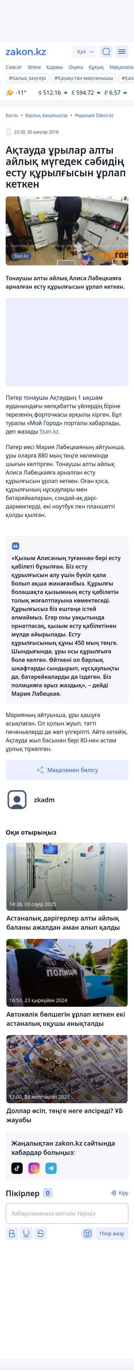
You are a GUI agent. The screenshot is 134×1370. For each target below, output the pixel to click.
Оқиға (75, 67)
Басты (12, 115)
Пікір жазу (112, 1233)
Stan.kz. (50, 431)
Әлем (34, 67)
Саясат (14, 67)
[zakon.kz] (26, 51)
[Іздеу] (106, 51)
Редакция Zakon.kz (94, 115)
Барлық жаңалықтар (46, 115)
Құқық (96, 67)
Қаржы (54, 67)
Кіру (123, 1192)
